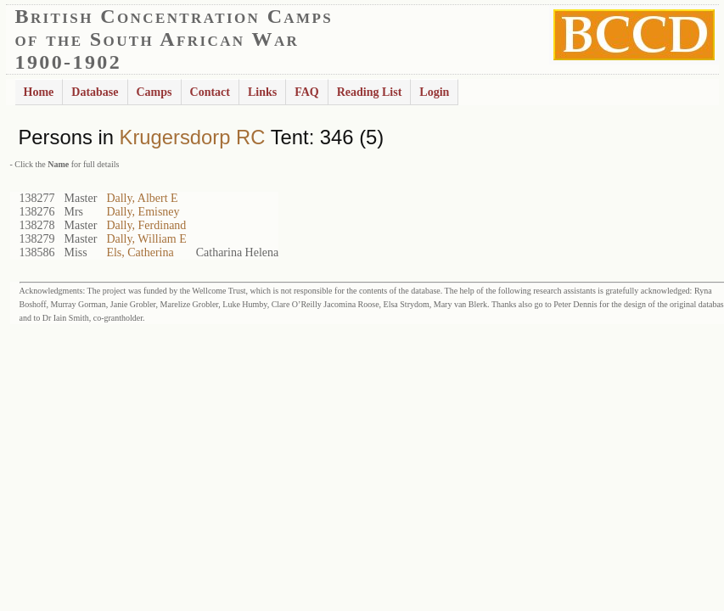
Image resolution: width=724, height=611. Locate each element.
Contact (210, 92)
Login (434, 92)
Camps (154, 92)
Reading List (369, 92)
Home (39, 92)
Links (262, 92)
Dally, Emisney (142, 211)
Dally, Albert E (141, 198)
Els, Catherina (139, 252)
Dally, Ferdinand (146, 225)
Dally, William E (146, 239)
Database (94, 92)
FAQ (307, 92)
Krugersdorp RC (193, 137)
